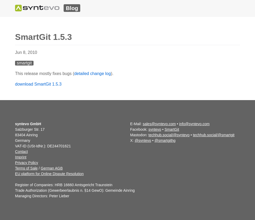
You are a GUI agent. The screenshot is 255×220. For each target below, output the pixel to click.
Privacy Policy (26, 163)
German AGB (52, 168)
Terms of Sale (26, 168)
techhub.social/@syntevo (169, 135)
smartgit (24, 63)
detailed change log (92, 73)
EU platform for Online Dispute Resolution (49, 174)
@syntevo (143, 140)
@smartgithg (165, 140)
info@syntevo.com (194, 124)
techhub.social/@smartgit (213, 135)
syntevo (154, 129)
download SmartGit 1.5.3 (38, 84)
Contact (21, 151)
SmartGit (171, 129)
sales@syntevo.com (159, 124)
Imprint (20, 157)
